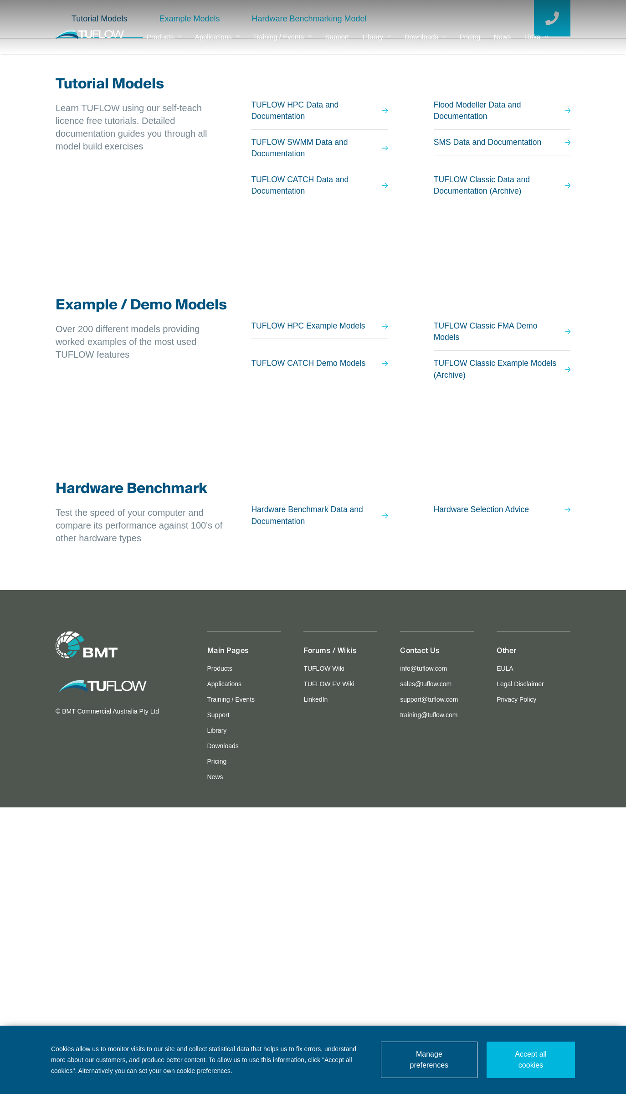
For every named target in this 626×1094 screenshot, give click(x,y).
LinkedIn (315, 986)
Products (164, 43)
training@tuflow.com (428, 1001)
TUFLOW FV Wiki (328, 970)
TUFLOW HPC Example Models (319, 611)
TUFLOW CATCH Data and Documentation (319, 471)
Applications (217, 43)
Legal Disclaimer (520, 970)
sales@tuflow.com (426, 970)
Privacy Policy (516, 986)
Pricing (469, 43)
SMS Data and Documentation (502, 427)
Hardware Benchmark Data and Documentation (319, 802)
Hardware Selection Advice (502, 796)
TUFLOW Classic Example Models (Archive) (502, 655)
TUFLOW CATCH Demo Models (319, 649)
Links (536, 43)
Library (376, 43)
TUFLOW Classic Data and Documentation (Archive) (502, 471)
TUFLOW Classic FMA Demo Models (502, 617)
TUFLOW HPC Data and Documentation (319, 395)
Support (337, 43)
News (502, 43)
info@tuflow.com (423, 955)
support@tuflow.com (429, 986)
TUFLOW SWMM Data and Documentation (319, 433)
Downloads (425, 43)
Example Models (189, 303)
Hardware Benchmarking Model (308, 303)
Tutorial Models (99, 303)
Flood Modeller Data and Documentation (502, 395)
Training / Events (282, 43)
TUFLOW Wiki (323, 955)
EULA (505, 955)
